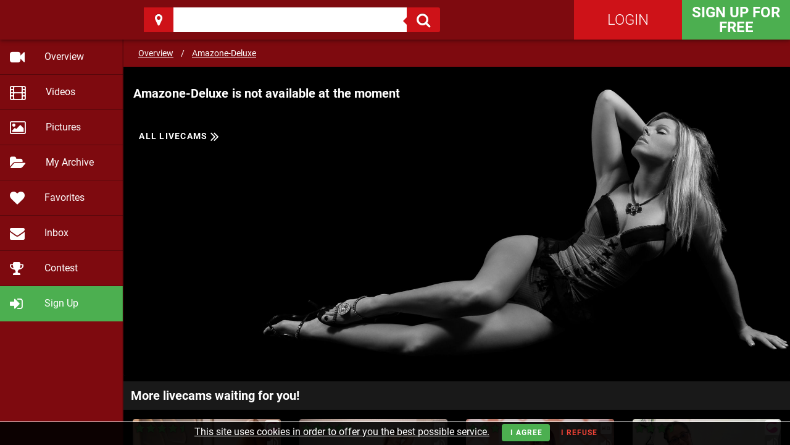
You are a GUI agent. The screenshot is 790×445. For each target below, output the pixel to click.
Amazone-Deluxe (224, 53)
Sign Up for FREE (736, 20)
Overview (155, 53)
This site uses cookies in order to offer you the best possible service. (341, 432)
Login (628, 19)
